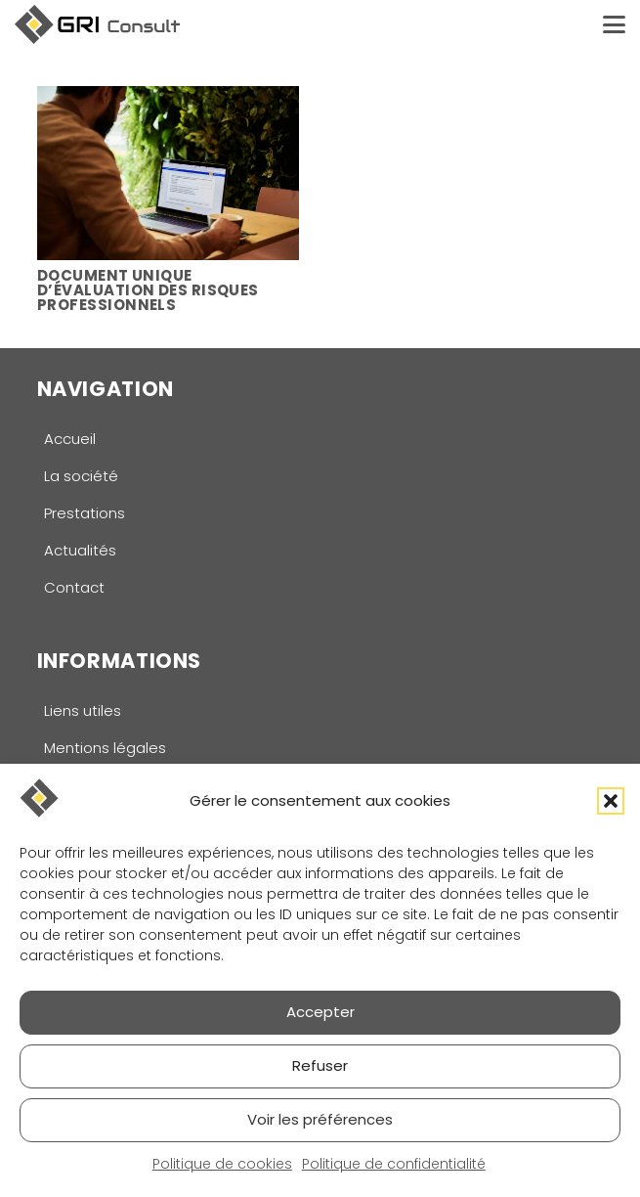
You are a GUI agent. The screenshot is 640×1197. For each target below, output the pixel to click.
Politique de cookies (222, 1164)
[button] (610, 801)
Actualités (80, 550)
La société (81, 476)
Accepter (320, 1011)
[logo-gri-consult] (97, 24)
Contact (74, 587)
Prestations (84, 513)
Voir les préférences (320, 1119)
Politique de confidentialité (394, 1164)
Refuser (320, 1065)
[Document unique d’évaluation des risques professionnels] (168, 173)
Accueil (70, 438)
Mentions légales (105, 747)
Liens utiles (82, 710)
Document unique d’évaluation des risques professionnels (148, 289)
